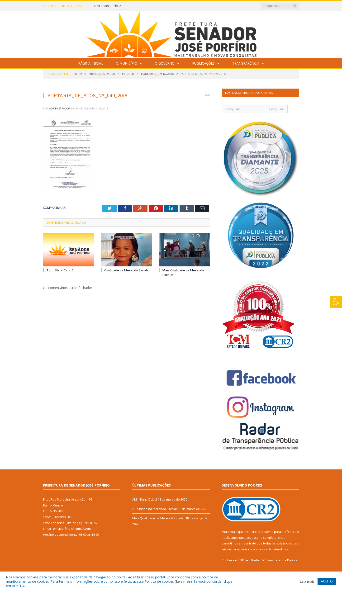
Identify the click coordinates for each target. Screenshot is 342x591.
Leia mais (183, 581)
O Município (126, 63)
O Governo (165, 63)
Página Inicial (90, 63)
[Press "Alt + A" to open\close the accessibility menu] (336, 302)
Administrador (60, 108)
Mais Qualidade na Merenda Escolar (158, 518)
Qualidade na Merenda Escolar (127, 270)
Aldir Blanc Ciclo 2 (107, 6)
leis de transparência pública (242, 549)
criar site (250, 532)
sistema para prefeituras (280, 532)
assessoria (254, 537)
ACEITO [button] (327, 581)
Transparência (245, 63)
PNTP (241, 560)
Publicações (203, 63)
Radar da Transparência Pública (274, 560)
